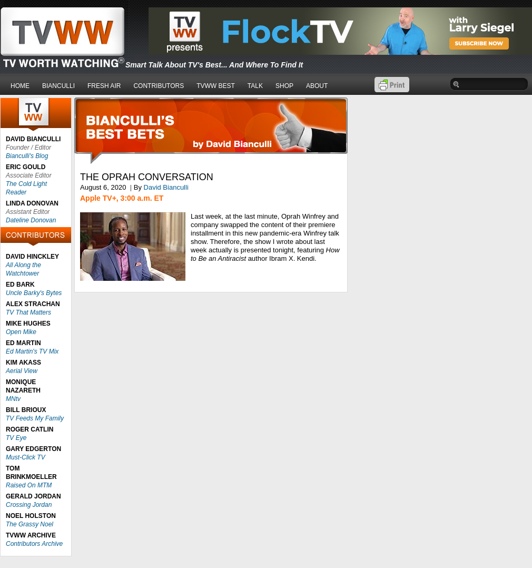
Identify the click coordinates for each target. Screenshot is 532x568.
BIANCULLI (58, 86)
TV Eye (16, 438)
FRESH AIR (104, 86)
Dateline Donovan (31, 220)
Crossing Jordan (29, 504)
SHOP (284, 86)
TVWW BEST (215, 86)
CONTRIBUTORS (158, 86)
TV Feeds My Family (35, 418)
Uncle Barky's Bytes (34, 293)
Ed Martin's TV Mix (32, 351)
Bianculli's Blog (27, 156)
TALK (255, 86)
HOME (20, 86)
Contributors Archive (34, 543)
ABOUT (317, 86)
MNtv (13, 399)
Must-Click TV (25, 457)
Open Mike (21, 332)
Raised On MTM (29, 485)
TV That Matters (28, 312)
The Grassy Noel (29, 524)
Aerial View (21, 371)
